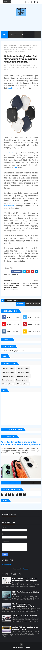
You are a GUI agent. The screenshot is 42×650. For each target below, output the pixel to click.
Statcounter (7, 564)
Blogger (26, 569)
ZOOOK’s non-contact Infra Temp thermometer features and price (25, 579)
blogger (20, 304)
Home (6, 45)
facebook (36, 304)
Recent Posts (11, 483)
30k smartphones (23, 372)
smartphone (9, 205)
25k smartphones (23, 376)
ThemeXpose (18, 647)
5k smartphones (22, 380)
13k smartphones (8, 384)
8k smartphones (7, 380)
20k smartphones (23, 368)
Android (11, 88)
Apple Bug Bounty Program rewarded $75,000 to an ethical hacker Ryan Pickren (21, 443)
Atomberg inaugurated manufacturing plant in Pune (23, 605)
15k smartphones (8, 372)
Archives (31, 483)
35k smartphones (23, 384)
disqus (28, 304)
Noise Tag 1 (22, 45)
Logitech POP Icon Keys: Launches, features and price (25, 628)
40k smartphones (8, 376)
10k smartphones (8, 368)
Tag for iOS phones (16, 47)
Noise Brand (13, 45)
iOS (16, 168)
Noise (11, 153)
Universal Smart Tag (30, 47)
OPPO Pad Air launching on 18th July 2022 (25, 593)
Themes (27, 647)
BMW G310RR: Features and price (24, 616)
